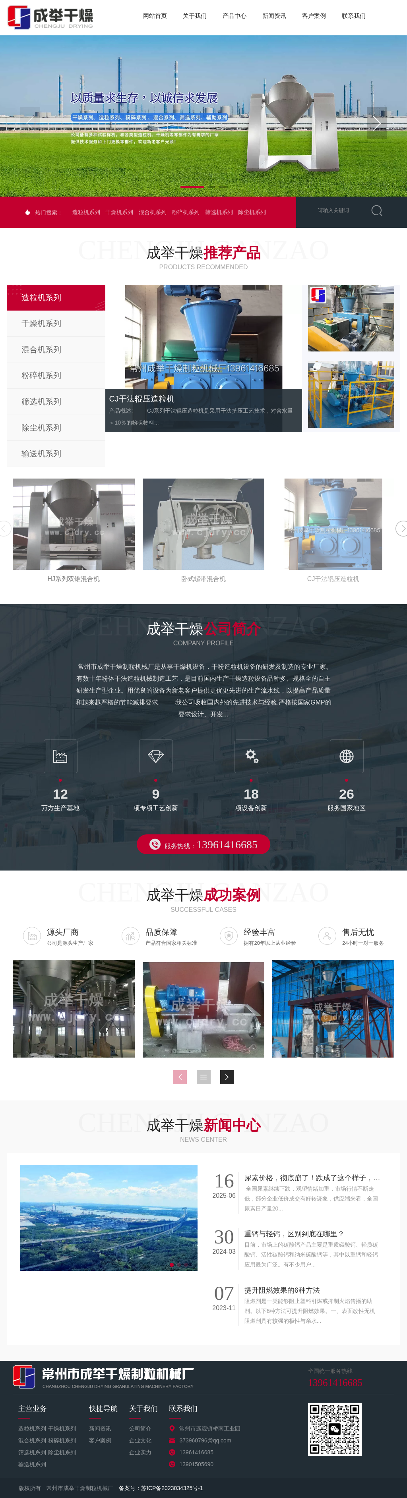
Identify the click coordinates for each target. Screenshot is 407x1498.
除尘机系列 (252, 212)
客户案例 (314, 15)
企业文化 (140, 1440)
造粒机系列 (86, 212)
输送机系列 (32, 1464)
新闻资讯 (274, 15)
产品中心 (234, 15)
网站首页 (155, 15)
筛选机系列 (219, 212)
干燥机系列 (119, 212)
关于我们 (195, 15)
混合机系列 (153, 212)
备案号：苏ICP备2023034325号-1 (161, 1488)
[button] (377, 123)
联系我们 (354, 15)
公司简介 (140, 1428)
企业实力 (140, 1452)
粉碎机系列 (186, 212)
